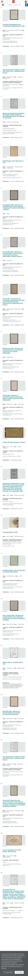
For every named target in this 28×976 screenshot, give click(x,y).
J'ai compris (19, 972)
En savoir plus (8, 972)
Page (9, 4)
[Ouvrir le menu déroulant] (2, 2)
